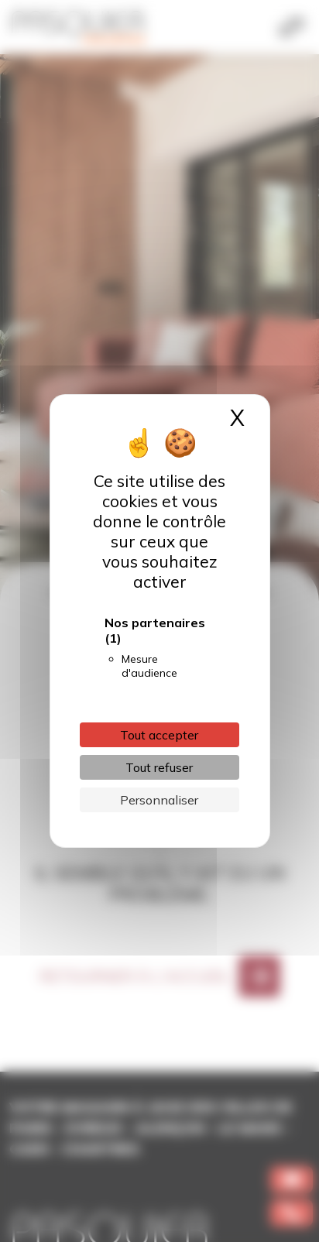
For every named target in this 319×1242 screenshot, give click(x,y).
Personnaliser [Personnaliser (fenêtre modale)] (159, 800)
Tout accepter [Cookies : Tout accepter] (159, 735)
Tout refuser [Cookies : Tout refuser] (159, 767)
